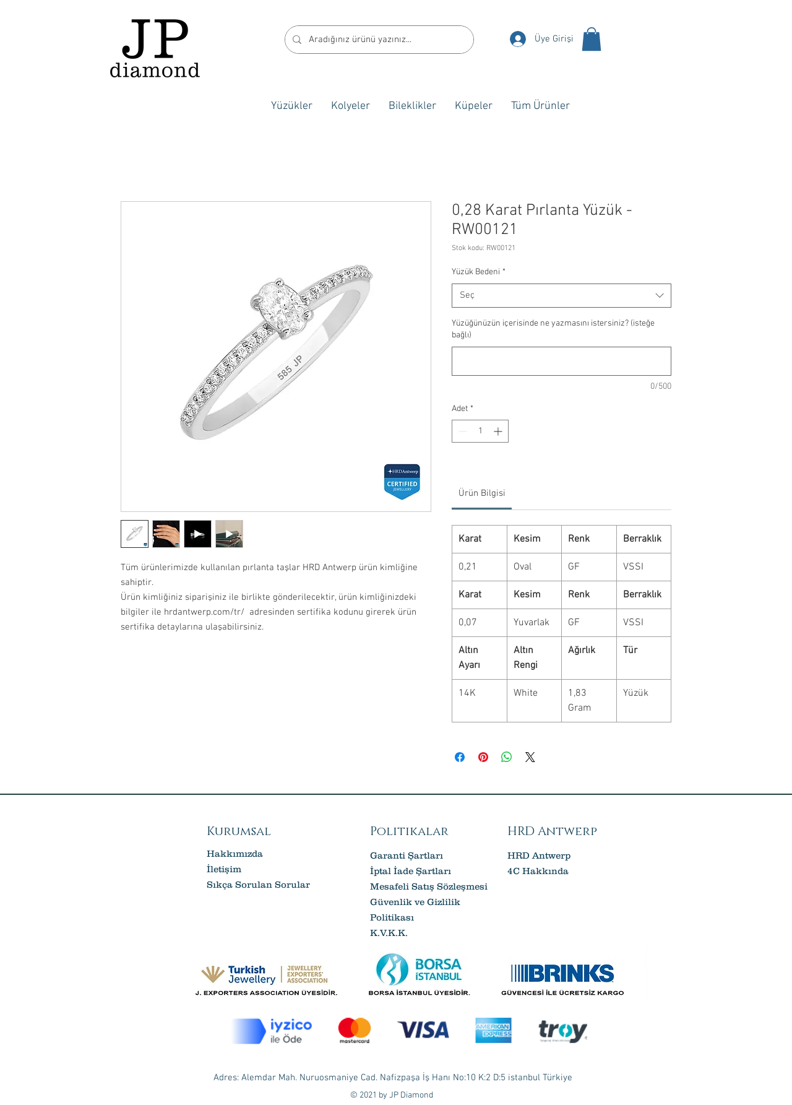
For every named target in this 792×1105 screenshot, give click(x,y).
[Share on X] (530, 757)
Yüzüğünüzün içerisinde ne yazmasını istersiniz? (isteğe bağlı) (553, 329)
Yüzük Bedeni (479, 272)
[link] (482, 493)
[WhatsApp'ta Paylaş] (506, 757)
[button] (591, 39)
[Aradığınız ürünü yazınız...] (378, 39)
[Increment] (499, 431)
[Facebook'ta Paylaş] (459, 757)
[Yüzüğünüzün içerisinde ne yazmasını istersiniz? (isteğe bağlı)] (561, 361)
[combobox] (561, 296)
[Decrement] (461, 431)
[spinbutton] (480, 431)
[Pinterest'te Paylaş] (483, 757)
